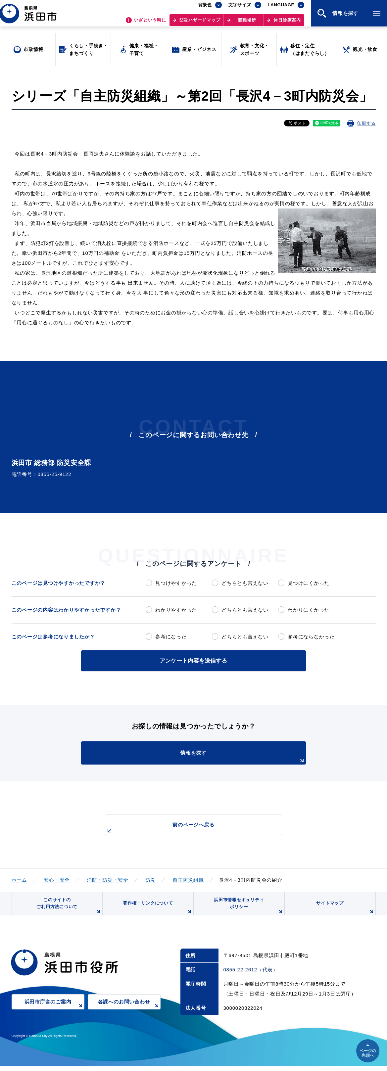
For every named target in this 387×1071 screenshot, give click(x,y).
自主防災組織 (188, 879)
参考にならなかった (311, 636)
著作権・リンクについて (156, 911)
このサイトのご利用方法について (67, 909)
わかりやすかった (176, 610)
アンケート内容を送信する (193, 660)
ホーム (19, 879)
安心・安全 (57, 879)
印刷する (366, 123)
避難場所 (247, 23)
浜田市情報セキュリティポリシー (247, 909)
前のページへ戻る (186, 827)
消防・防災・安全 (107, 879)
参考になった (171, 636)
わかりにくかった (308, 610)
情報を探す (209, 756)
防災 (150, 879)
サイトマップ (344, 911)
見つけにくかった (308, 583)
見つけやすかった (176, 583)
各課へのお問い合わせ (129, 1011)
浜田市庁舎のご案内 (54, 1011)
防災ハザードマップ (199, 23)
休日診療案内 (287, 23)
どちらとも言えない (244, 583)
